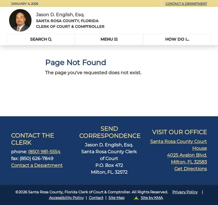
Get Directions (190, 168)
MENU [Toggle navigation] (109, 39)
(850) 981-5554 (44, 151)
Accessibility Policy (66, 197)
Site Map (116, 197)
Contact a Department (186, 4)
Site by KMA (152, 197)
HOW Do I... (177, 39)
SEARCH (41, 39)
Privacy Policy (185, 192)
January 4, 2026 (24, 4)
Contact (96, 197)
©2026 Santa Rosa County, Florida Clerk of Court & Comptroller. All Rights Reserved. (109, 195)
